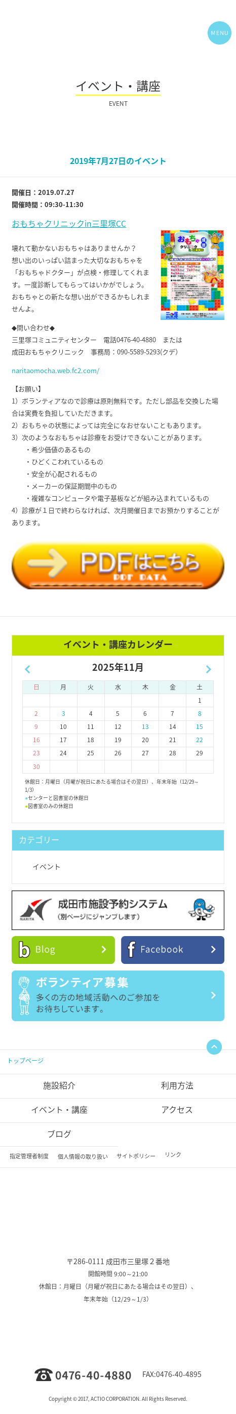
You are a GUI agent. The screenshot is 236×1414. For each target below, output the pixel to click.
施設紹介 (59, 1085)
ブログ (59, 1133)
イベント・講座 (59, 1109)
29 (199, 752)
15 (199, 726)
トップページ (25, 1060)
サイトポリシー (135, 1156)
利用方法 (177, 1085)
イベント (46, 866)
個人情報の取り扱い (83, 1156)
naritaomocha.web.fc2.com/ (55, 370)
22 (199, 739)
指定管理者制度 (29, 1156)
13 (145, 726)
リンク (173, 1154)
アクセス (177, 1109)
